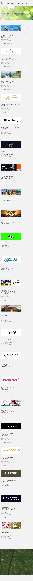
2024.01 (26, 73)
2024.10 (26, 59)
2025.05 (26, 48)
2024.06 (26, 65)
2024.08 (26, 62)
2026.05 (26, 29)
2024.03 (26, 70)
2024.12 (26, 56)
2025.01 (26, 54)
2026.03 (26, 32)
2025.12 (26, 37)
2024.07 (26, 64)
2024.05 (26, 67)
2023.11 (26, 76)
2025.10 (26, 40)
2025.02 (26, 53)
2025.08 (26, 43)
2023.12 (26, 75)
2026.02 (26, 34)
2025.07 (26, 45)
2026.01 (26, 35)
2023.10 (26, 78)
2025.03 (26, 51)
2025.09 (26, 42)
